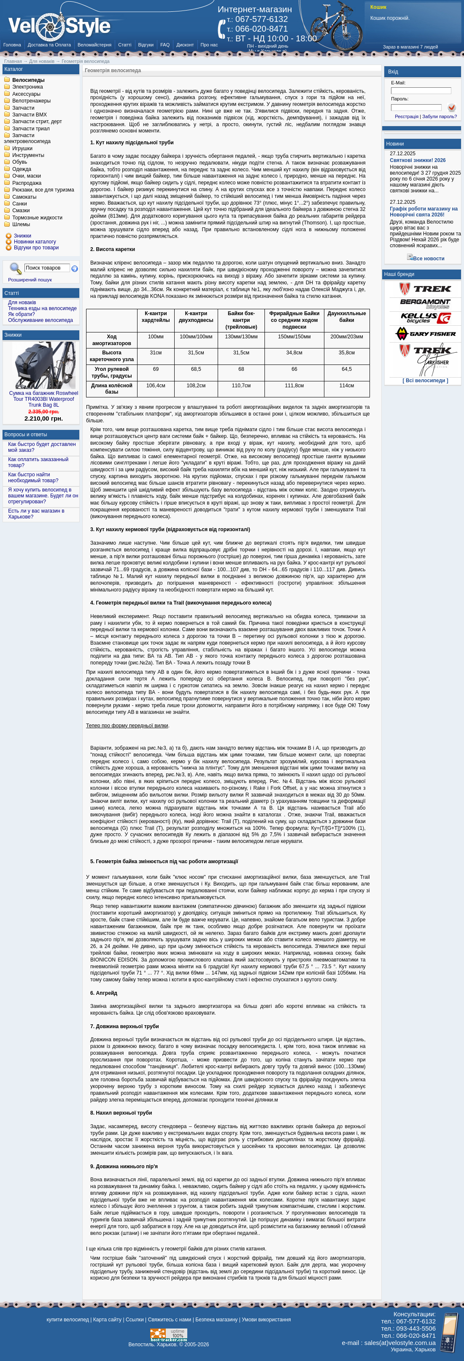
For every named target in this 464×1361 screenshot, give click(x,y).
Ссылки (135, 1320)
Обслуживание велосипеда (40, 320)
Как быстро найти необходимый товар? (33, 477)
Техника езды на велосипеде (42, 308)
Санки (19, 204)
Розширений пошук (30, 279)
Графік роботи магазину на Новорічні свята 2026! (424, 212)
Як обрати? (21, 314)
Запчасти (23, 108)
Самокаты (24, 197)
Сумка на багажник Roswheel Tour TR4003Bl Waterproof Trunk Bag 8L (43, 399)
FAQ (165, 44)
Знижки (13, 335)
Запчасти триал (31, 129)
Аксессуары (26, 94)
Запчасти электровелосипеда (27, 139)
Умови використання (266, 1320)
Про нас (209, 44)
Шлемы (21, 225)
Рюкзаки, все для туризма (43, 190)
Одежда (21, 169)
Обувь (19, 162)
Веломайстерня (94, 44)
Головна (12, 44)
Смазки (21, 211)
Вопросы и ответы (26, 434)
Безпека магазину (216, 1320)
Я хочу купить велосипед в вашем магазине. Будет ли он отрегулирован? (43, 496)
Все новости (429, 259)
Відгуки (146, 44)
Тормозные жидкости (37, 218)
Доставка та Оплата (49, 44)
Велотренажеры (31, 101)
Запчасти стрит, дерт (37, 122)
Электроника (27, 87)
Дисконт (185, 44)
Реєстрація (406, 116)
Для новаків (22, 302)
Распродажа (26, 183)
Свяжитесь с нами (170, 1320)
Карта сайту (107, 1320)
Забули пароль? (439, 116)
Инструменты (28, 155)
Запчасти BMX (29, 115)
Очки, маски (26, 176)
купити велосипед (67, 1320)
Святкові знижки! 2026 (418, 160)
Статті (124, 44)
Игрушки (22, 148)
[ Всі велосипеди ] (425, 380)
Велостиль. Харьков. (153, 1344)
